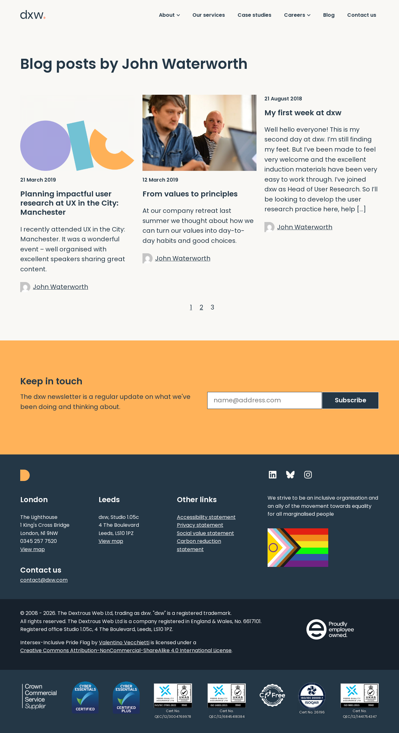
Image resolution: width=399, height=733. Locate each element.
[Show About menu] (169, 15)
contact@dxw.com (44, 580)
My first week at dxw (303, 112)
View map (32, 549)
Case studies (254, 15)
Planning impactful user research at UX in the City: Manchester (69, 203)
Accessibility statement (206, 517)
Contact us (361, 15)
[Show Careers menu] (297, 15)
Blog (329, 15)
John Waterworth (60, 286)
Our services (208, 15)
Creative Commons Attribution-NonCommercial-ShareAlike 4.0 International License (126, 650)
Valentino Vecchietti (124, 642)
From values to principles (190, 193)
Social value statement (205, 533)
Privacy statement (200, 525)
